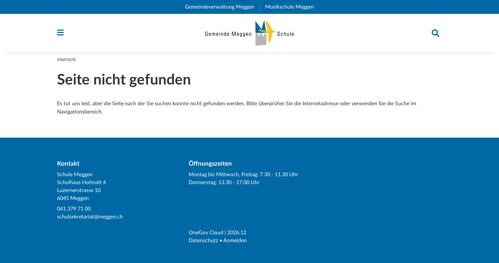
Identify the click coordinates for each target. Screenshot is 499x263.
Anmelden (235, 240)
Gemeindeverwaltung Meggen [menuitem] (222, 7)
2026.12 (236, 232)
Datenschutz (203, 240)
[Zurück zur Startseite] (249, 33)
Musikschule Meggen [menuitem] (292, 7)
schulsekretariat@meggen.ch (90, 216)
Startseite (66, 60)
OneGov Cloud (206, 232)
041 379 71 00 (74, 209)
